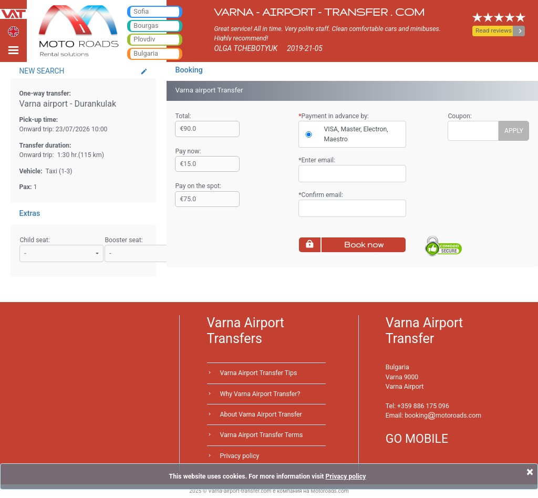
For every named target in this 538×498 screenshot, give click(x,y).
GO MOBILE (417, 439)
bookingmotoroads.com (443, 415)
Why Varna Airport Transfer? (260, 394)
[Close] (529, 472)
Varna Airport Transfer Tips (258, 373)
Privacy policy (240, 456)
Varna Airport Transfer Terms (261, 435)
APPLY (513, 130)
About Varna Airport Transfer (261, 414)
